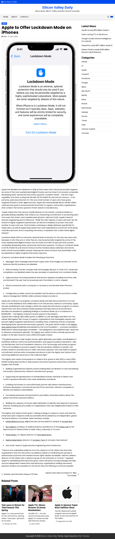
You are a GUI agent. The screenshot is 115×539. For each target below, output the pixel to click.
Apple (4, 23)
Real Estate (86, 108)
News (84, 99)
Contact (24, 17)
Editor (5, 36)
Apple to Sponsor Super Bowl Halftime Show (66, 506)
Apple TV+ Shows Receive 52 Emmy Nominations (37, 507)
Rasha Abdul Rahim (14, 440)
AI (82, 66)
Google (85, 82)
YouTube (85, 133)
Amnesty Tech (38, 440)
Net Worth (86, 91)
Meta (84, 87)
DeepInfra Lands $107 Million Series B (97, 45)
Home (5, 17)
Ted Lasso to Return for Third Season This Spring (13, 507)
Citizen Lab (63, 427)
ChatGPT (85, 74)
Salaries (85, 112)
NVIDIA (84, 103)
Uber (84, 125)
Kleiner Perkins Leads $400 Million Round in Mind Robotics (96, 50)
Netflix (84, 95)
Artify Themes (83, 536)
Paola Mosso (11, 435)
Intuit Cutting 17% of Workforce (95, 34)
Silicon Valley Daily (57, 7)
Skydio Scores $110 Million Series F (95, 30)
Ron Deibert (11, 427)
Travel (84, 120)
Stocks (84, 116)
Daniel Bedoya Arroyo (15, 421)
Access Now (67, 421)
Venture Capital (88, 129)
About (14, 17)
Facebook (86, 78)
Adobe (84, 61)
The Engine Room (44, 435)
